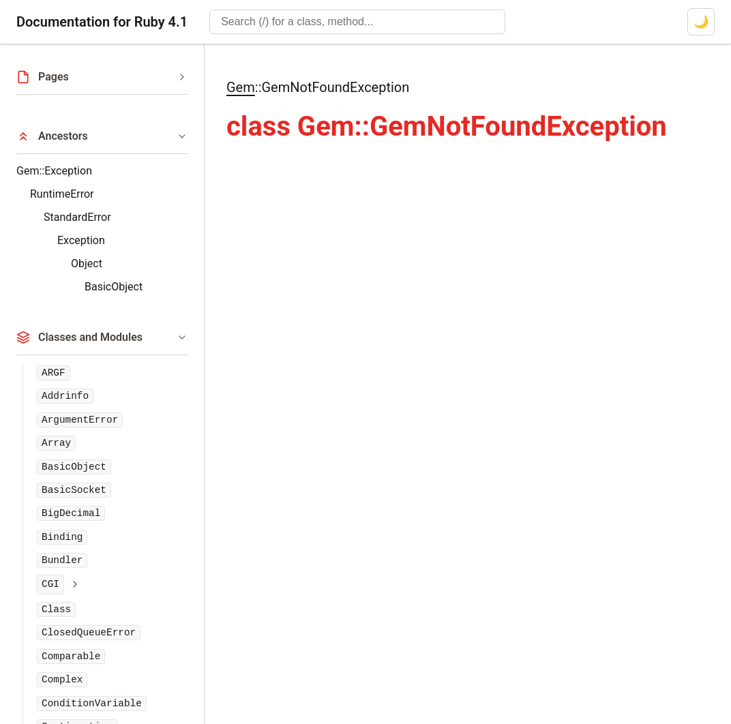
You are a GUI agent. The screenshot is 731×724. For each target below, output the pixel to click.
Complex (62, 679)
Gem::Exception (54, 170)
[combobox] (357, 22)
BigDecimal (71, 513)
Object (86, 263)
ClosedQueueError (89, 632)
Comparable (71, 656)
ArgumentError (80, 419)
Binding (62, 537)
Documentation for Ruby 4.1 (102, 22)
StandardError (77, 217)
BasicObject (114, 286)
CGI (50, 584)
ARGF (53, 372)
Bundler (62, 560)
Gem (240, 87)
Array (56, 443)
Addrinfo (65, 396)
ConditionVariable (92, 703)
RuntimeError (61, 193)
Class (56, 609)
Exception (81, 240)
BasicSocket (74, 490)
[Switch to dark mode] (701, 21)
